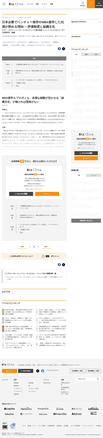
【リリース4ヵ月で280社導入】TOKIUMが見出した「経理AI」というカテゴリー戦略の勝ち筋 (52, 337)
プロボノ (49, 45)
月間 (96, 54)
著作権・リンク (31, 424)
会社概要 (66, 424)
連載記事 (16, 394)
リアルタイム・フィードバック (35, 45)
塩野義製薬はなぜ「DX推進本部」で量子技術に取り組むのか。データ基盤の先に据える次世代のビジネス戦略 (52, 329)
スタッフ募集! (41, 424)
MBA (23, 45)
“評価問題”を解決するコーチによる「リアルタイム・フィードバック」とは (39, 64)
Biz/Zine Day (46, 383)
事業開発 (55, 42)
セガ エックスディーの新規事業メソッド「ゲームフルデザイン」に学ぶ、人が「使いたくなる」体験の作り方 (18, 345)
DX (29, 385)
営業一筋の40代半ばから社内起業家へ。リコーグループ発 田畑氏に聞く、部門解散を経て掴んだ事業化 (18, 329)
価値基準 (5, 45)
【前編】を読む (21, 83)
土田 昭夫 (5, 36)
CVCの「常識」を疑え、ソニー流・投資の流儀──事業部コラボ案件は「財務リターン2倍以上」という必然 (52, 312)
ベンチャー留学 (15, 45)
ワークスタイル (46, 42)
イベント (44, 4)
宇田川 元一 (16, 36)
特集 (51, 4)
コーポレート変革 (33, 388)
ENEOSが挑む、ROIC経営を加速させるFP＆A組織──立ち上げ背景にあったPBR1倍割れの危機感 (18, 312)
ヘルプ (23, 424)
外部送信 (98, 424)
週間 (86, 54)
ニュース (30, 4)
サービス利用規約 (75, 424)
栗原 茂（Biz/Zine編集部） (47, 36)
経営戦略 (31, 383)
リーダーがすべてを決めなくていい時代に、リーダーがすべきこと (37, 80)
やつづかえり (28, 36)
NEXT (46, 247)
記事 (37, 4)
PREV (21, 247)
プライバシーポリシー (88, 424)
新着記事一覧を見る (86, 220)
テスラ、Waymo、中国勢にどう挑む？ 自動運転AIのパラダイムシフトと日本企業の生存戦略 (18, 320)
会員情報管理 (51, 424)
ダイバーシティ (22, 42)
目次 (48, 58)
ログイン (47, 194)
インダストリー (18, 388)
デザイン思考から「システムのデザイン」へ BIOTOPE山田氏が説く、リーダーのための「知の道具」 (52, 320)
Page (8, 64)
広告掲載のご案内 (77, 371)
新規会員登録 (20, 194)
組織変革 (16, 385)
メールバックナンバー (34, 189)
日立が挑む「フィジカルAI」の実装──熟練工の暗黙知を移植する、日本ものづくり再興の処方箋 (18, 337)
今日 (76, 54)
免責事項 (59, 424)
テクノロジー (32, 391)
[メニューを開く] (4, 4)
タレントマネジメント (9, 42)
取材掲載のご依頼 (93, 371)
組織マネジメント (34, 42)
